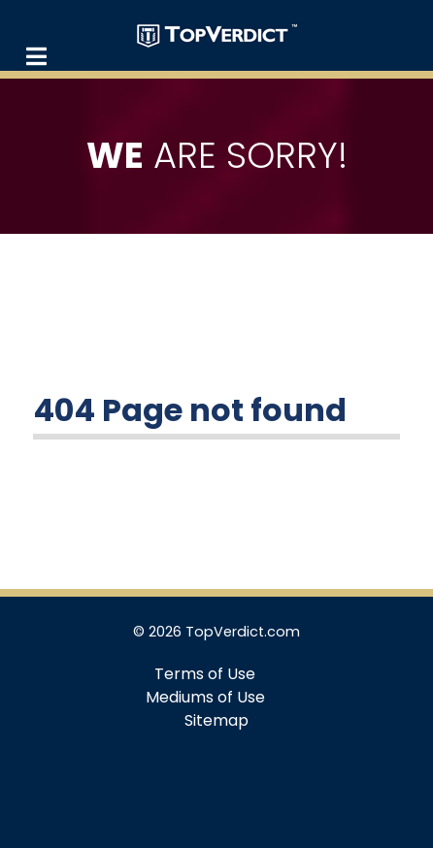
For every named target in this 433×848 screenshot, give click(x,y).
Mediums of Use (205, 697)
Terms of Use (204, 674)
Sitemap (216, 720)
